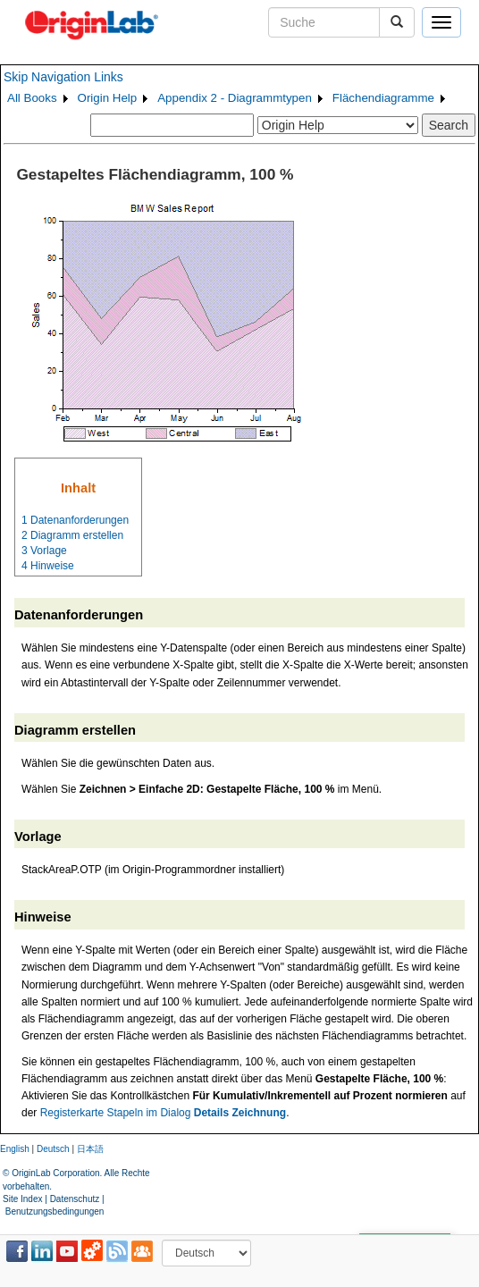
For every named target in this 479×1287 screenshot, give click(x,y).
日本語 (90, 1149)
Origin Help (108, 98)
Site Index (22, 1199)
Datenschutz (75, 1199)
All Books (32, 98)
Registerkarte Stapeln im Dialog (163, 1112)
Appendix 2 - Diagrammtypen (234, 98)
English (14, 1149)
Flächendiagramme (383, 98)
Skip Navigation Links (63, 77)
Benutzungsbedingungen (55, 1211)
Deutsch (53, 1149)
